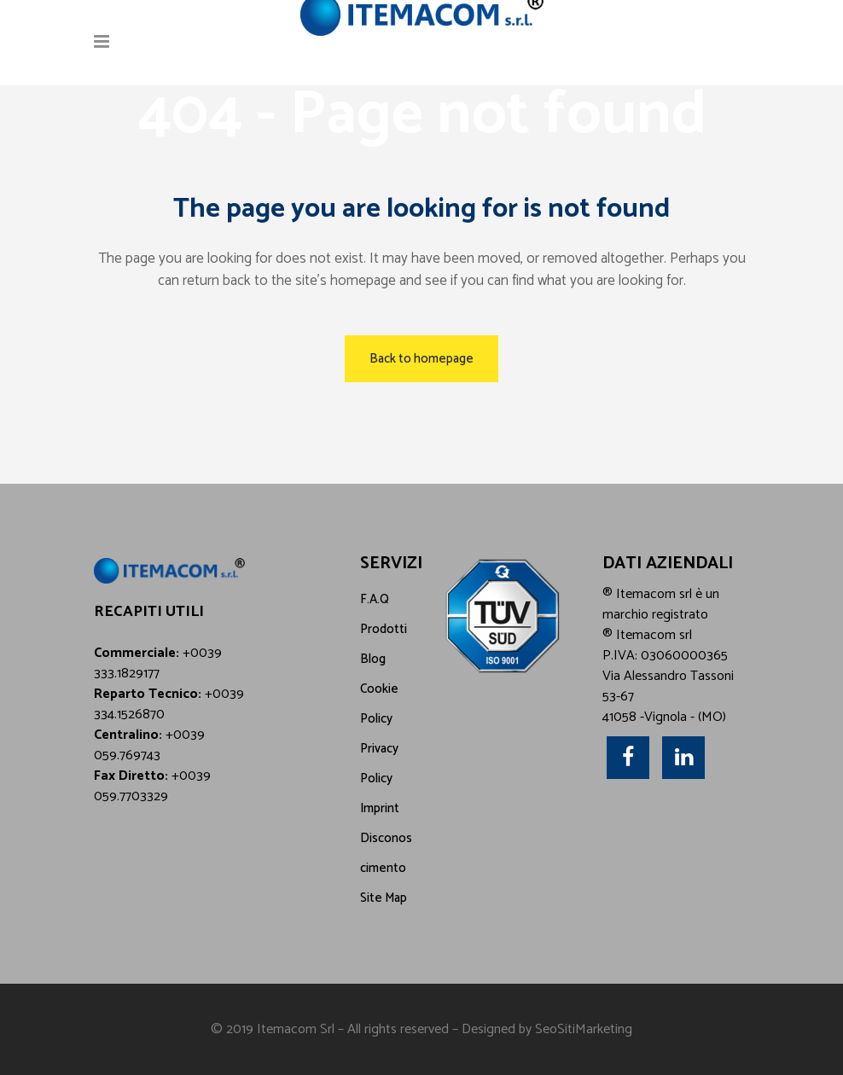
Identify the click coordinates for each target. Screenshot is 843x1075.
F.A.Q (374, 599)
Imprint (379, 808)
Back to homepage (421, 358)
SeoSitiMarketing (583, 1029)
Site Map (383, 898)
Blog (373, 659)
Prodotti (383, 629)
